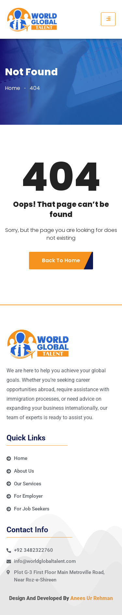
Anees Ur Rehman (91, 598)
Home (12, 88)
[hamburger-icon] (108, 19)
